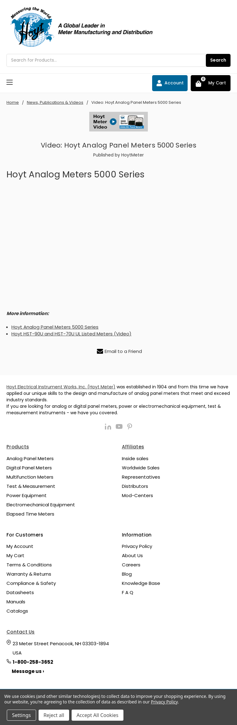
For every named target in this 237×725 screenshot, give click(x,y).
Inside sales (135, 458)
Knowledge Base (141, 583)
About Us (132, 555)
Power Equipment (26, 495)
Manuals (15, 601)
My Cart (15, 555)
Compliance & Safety (31, 583)
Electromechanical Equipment (40, 504)
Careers (131, 564)
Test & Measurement (30, 486)
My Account (19, 546)
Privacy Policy (137, 546)
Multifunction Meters (29, 477)
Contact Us (20, 632)
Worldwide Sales (141, 467)
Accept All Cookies (97, 715)
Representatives (141, 477)
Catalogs (17, 611)
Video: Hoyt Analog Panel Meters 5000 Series (118, 145)
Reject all (54, 715)
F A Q (127, 592)
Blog (127, 574)
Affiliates (133, 447)
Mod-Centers (137, 495)
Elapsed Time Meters (30, 514)
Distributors (135, 486)
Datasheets (20, 592)
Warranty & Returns (28, 574)
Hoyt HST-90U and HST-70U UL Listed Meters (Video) (71, 333)
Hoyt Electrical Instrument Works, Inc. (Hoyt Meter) (60, 387)
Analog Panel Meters (30, 458)
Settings (21, 715)
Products (17, 447)
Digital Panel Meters (29, 467)
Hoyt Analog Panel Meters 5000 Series (54, 327)
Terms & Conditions (29, 564)
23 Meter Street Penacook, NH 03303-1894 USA (61, 648)
